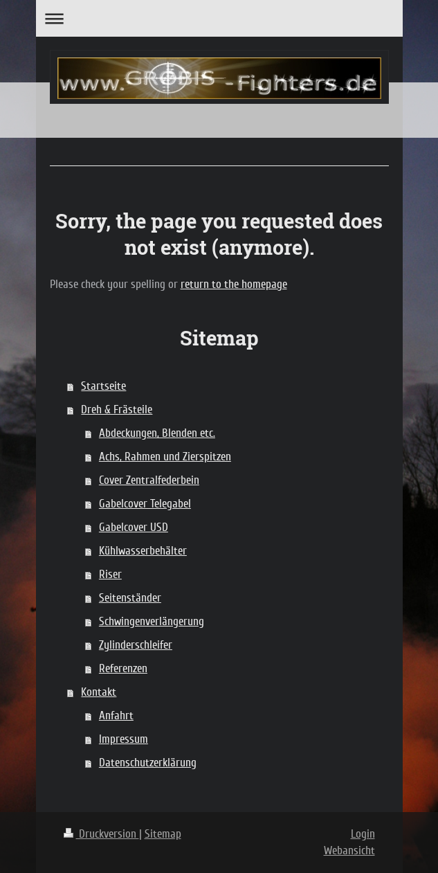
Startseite (103, 386)
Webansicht (349, 850)
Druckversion (101, 834)
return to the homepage (234, 284)
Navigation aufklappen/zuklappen (219, 18)
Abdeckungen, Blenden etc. (157, 433)
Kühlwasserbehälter (143, 550)
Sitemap (163, 834)
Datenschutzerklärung (148, 762)
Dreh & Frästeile (116, 409)
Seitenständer (130, 598)
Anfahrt (116, 715)
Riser (110, 574)
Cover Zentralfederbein (149, 480)
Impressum (123, 739)
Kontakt (98, 692)
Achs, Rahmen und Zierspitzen (165, 456)
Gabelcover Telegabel (145, 503)
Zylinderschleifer (135, 645)
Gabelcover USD (133, 527)
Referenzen (123, 668)
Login (363, 834)
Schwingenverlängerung (151, 621)
